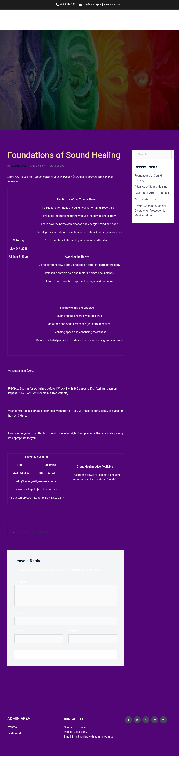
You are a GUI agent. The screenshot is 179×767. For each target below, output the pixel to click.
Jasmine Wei (18, 165)
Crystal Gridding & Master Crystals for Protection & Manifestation (150, 210)
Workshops (57, 165)
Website (73, 630)
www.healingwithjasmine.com (34, 489)
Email (18, 630)
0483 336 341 (68, 4)
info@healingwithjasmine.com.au (101, 4)
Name (19, 613)
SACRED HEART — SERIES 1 (152, 192)
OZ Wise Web (33, 761)
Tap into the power (146, 199)
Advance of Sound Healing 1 (33, 531)
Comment (21, 581)
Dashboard (14, 733)
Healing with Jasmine (22, 19)
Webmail (12, 726)
